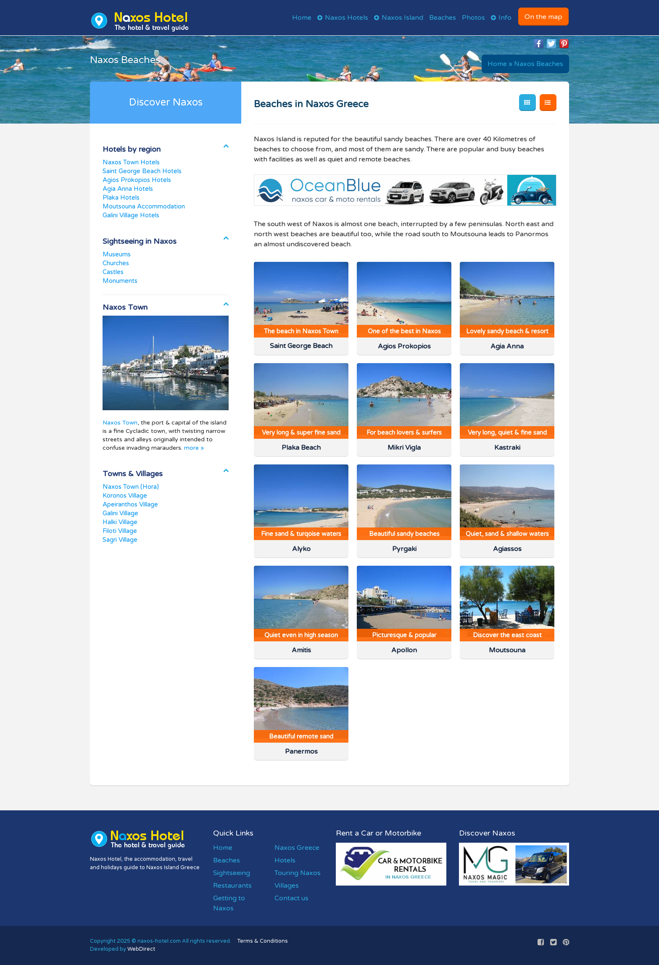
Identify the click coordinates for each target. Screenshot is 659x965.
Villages (286, 885)
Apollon (404, 650)
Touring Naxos (297, 873)
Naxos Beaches (538, 64)
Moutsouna (507, 650)
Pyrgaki (404, 549)
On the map (543, 17)
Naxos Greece (296, 848)
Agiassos (507, 549)
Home (301, 17)
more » (194, 447)
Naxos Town (120, 422)
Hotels (284, 860)
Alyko (301, 549)
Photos (473, 17)
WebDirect (141, 949)
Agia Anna (507, 346)
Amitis (301, 650)
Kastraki (507, 447)
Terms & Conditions (262, 941)
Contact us (291, 898)
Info (504, 17)
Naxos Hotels (346, 17)
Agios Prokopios (404, 346)
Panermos (301, 751)
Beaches (442, 17)
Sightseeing (231, 873)
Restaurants (232, 885)
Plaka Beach (301, 447)
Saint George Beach (301, 346)
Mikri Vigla (404, 447)
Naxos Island (402, 17)
